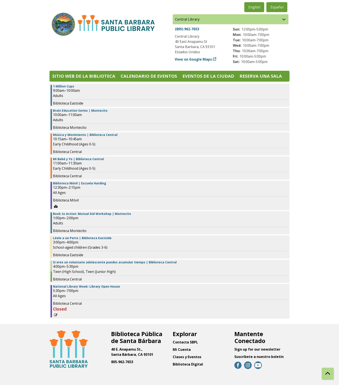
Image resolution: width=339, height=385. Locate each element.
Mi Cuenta (182, 349)
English (254, 7)
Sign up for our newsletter (257, 349)
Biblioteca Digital (188, 364)
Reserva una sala (261, 76)
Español (276, 7)
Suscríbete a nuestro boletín (259, 356)
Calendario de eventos (149, 76)
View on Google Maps (193, 59)
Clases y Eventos (187, 356)
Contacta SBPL (185, 342)
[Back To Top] (328, 374)
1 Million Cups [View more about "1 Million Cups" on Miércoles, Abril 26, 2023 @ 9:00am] (63, 86)
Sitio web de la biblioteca (83, 76)
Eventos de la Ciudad (208, 76)
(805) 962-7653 (187, 29)
